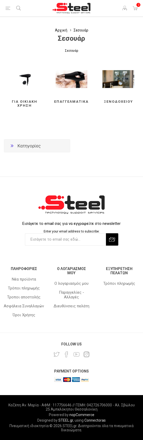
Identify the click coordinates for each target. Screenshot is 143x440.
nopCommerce (81, 415)
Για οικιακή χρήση (24, 103)
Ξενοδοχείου (118, 101)
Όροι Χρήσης (24, 315)
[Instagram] (86, 354)
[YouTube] (76, 354)
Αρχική (61, 30)
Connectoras (95, 420)
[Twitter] (56, 354)
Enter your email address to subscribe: (72, 231)
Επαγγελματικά (71, 101)
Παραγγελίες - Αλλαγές (71, 294)
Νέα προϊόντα (24, 279)
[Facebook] (66, 354)
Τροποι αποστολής (23, 297)
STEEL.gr (65, 420)
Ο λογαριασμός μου (71, 283)
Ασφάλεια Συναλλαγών (24, 306)
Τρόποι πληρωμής (24, 288)
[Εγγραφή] (65, 239)
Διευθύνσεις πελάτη (71, 306)
